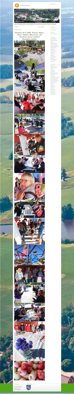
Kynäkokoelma (52, 53)
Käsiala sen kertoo (52, 52)
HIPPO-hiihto (52, 58)
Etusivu (16, 24)
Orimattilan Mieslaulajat (53, 43)
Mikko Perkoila (52, 61)
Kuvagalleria (53, 24)
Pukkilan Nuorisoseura (31, 24)
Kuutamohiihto (52, 49)
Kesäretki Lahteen (52, 92)
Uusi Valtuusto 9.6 (52, 89)
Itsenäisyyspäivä (52, 71)
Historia (48, 24)
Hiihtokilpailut (52, 55)
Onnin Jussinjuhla (52, 86)
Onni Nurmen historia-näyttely (54, 77)
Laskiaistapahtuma (52, 56)
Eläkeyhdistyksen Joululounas (54, 73)
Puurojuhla (51, 68)
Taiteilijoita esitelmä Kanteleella (54, 46)
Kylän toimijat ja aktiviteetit (41, 24)
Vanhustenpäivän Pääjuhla (53, 79)
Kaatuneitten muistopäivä (53, 40)
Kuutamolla (16, 26)
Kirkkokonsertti (52, 70)
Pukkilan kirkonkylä (25, 5)
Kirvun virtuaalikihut (41, 26)
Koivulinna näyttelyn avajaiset (54, 80)
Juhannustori (52, 83)
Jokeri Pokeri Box (52, 74)
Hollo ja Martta (52, 76)
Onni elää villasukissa (53, 59)
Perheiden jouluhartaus (53, 67)
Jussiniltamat (52, 65)
